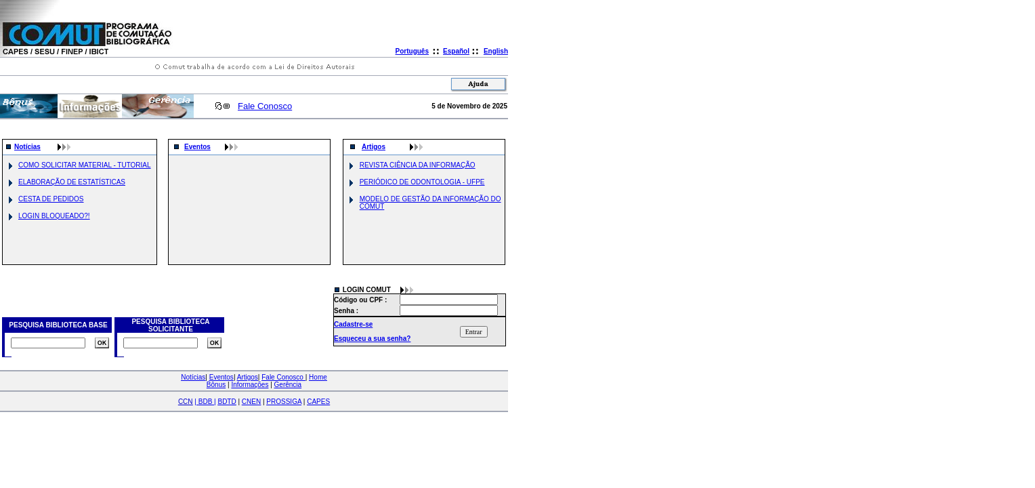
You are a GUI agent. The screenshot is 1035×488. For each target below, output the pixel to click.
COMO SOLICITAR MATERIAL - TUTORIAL (84, 165)
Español (456, 51)
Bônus (216, 384)
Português (412, 51)
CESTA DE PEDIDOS (51, 199)
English (496, 51)
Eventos (197, 146)
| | (204, 401)
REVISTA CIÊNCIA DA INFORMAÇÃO (418, 165)
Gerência (288, 384)
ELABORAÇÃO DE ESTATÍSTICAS (71, 182)
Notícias (27, 146)
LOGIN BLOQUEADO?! (54, 216)
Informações (249, 384)
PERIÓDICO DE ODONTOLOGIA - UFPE (422, 182)
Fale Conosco (265, 106)
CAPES (318, 401)
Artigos (373, 146)
